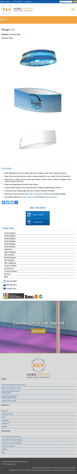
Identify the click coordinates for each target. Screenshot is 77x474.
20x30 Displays (10, 244)
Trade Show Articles (8, 446)
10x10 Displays (10, 233)
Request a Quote (5, 1)
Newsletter (28, 1)
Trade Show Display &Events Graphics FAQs (9, 396)
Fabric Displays (10, 252)
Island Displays (10, 247)
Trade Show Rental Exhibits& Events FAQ (11, 392)
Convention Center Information (12, 443)
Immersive (8, 249)
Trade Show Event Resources (11, 437)
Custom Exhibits (10, 266)
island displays (51, 197)
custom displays (28, 197)
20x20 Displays (10, 241)
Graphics (48, 467)
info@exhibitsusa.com (45, 470)
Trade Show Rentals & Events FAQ (13, 385)
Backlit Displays (10, 257)
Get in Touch (38, 215)
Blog (6, 277)
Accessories (8, 268)
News (3, 417)
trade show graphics (36, 194)
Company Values (7, 414)
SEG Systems (9, 255)
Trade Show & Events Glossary (12, 440)
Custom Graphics (10, 271)
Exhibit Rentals (36, 467)
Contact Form (11, 288)
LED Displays (9, 260)
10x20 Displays (10, 236)
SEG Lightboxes (10, 263)
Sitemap (4, 426)
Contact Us (37, 222)
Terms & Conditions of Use (8, 464)
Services (7, 274)
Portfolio (4, 449)
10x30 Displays (10, 238)
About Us (5, 411)
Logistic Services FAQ (9, 401)
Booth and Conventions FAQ (11, 388)
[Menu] (73, 9)
